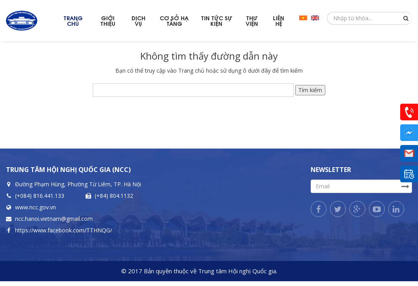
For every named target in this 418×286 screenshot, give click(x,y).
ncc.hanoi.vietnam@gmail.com (54, 218)
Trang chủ (191, 70)
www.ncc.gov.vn (35, 207)
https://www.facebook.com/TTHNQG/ (63, 230)
